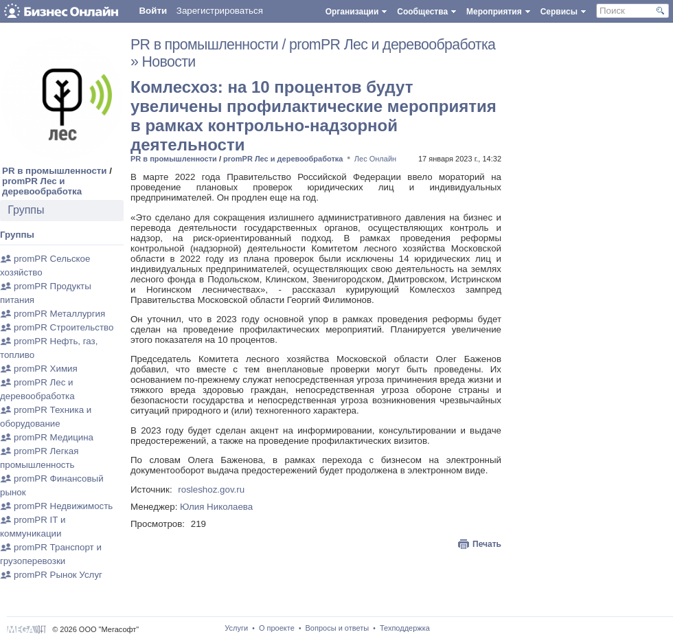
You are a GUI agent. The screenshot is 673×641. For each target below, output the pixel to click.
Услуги (236, 628)
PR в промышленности (54, 171)
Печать (486, 544)
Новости (169, 62)
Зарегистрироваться (219, 10)
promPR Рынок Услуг (58, 575)
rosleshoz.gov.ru (211, 489)
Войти (153, 10)
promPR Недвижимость (63, 506)
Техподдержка (405, 628)
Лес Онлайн (375, 159)
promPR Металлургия (59, 313)
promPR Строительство (63, 327)
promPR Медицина (53, 437)
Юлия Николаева (216, 507)
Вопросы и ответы (337, 628)
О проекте (277, 628)
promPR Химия (46, 368)
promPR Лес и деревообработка (42, 186)
